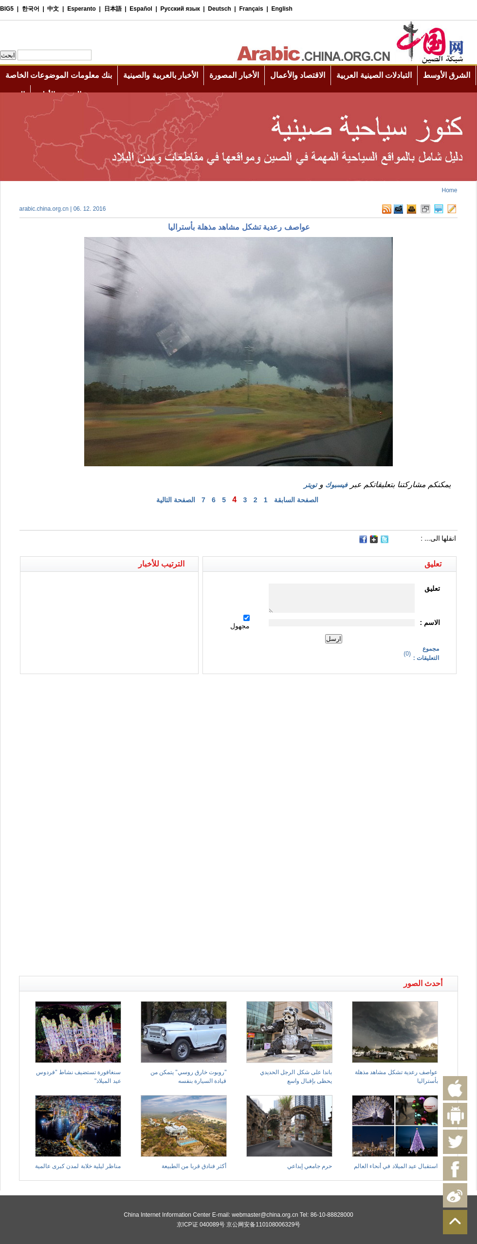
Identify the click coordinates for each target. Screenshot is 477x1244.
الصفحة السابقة (296, 500)
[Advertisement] (128, 691)
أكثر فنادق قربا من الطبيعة (194, 1166)
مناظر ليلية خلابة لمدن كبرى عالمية (78, 1166)
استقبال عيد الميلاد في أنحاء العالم (396, 1166)
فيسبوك (336, 485)
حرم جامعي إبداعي (309, 1166)
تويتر (310, 485)
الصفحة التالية (175, 500)
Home (449, 190)
